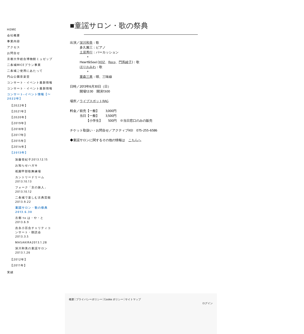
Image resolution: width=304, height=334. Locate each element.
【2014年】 (19, 146)
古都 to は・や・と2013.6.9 (29, 220)
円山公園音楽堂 (18, 76)
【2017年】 (18, 135)
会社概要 (13, 35)
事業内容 (13, 41)
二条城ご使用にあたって (25, 70)
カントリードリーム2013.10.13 (29, 179)
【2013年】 (19, 152)
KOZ (102, 62)
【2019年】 (19, 123)
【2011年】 (18, 265)
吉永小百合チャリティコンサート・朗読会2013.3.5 (33, 232)
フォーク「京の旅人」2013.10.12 (31, 189)
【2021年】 (19, 111)
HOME (11, 29)
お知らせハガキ (26, 165)
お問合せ (13, 53)
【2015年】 (18, 140)
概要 (71, 299)
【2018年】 (19, 129)
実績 (10, 272)
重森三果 (86, 76)
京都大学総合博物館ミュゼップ (29, 59)
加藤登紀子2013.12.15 (31, 159)
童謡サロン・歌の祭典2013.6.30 (31, 210)
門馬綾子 (125, 62)
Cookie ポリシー (113, 299)
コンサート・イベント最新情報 (29, 82)
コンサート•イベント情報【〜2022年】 (29, 96)
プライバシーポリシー (89, 299)
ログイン (207, 303)
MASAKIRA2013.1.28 (31, 242)
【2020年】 (19, 117)
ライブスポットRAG (94, 101)
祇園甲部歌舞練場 (28, 171)
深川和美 (86, 42)
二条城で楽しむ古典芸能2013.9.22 (33, 199)
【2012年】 (19, 259)
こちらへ (134, 140)
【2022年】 (19, 105)
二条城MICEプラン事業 (24, 64)
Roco (112, 62)
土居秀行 (86, 52)
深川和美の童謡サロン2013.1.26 (31, 250)
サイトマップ (133, 299)
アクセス (13, 47)
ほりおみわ (88, 67)
